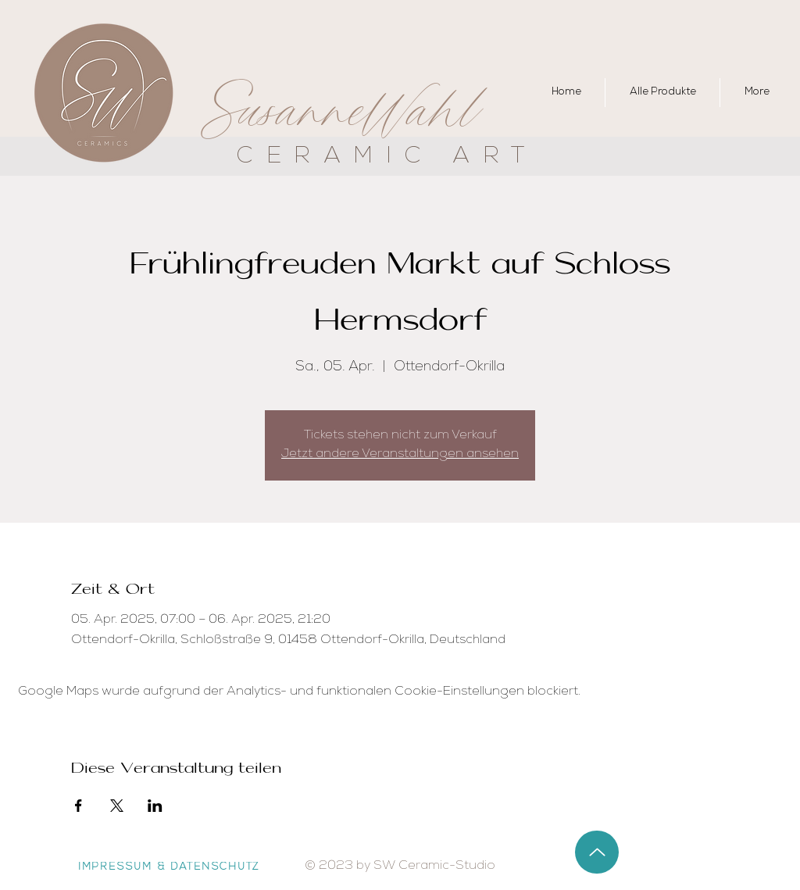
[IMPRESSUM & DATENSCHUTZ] (169, 868)
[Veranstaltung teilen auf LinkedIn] (155, 805)
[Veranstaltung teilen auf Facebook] (78, 805)
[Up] (597, 852)
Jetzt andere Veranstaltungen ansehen (400, 455)
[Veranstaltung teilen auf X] (116, 805)
